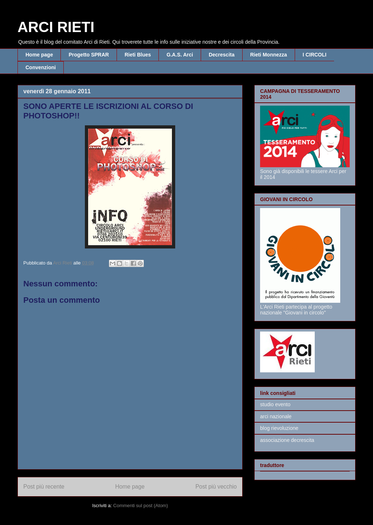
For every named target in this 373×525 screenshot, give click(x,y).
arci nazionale (275, 416)
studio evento (275, 404)
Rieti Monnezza (268, 55)
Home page (39, 55)
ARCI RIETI (55, 27)
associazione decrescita (287, 440)
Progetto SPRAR (88, 55)
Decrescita (222, 55)
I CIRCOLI (314, 55)
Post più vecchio (216, 486)
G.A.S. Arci (179, 55)
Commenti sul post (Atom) (140, 505)
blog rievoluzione (279, 428)
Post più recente (43, 486)
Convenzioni (40, 67)
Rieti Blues (138, 55)
